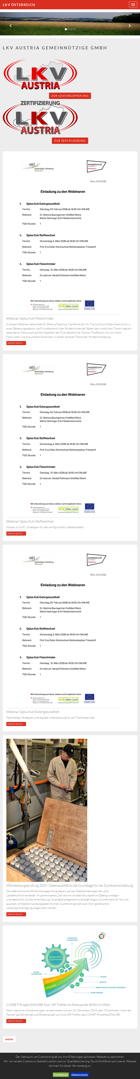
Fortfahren (61, 1074)
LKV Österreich (19, 5)
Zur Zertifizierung (70, 140)
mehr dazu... (16, 343)
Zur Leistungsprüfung (70, 95)
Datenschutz (79, 1074)
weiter (9, 1039)
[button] (10, 23)
